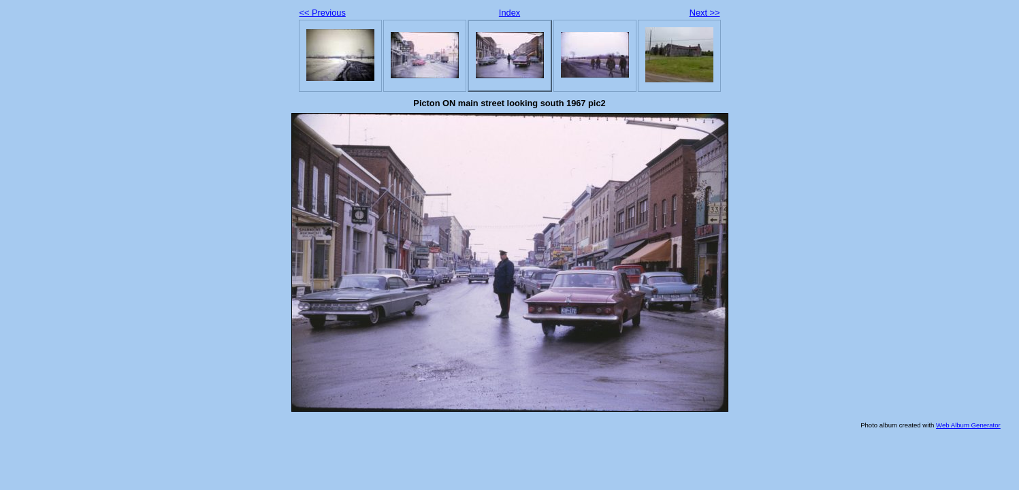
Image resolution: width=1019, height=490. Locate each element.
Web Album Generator (968, 425)
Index (509, 12)
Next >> (705, 12)
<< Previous (323, 12)
